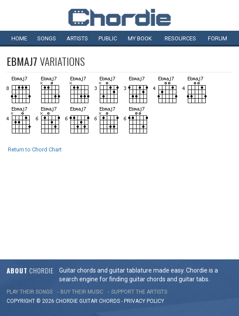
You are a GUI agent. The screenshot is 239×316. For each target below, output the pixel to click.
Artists (77, 38)
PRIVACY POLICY (144, 221)
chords (109, 221)
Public (107, 38)
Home (19, 38)
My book (140, 38)
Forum (217, 38)
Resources (180, 38)
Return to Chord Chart (35, 149)
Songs (46, 38)
